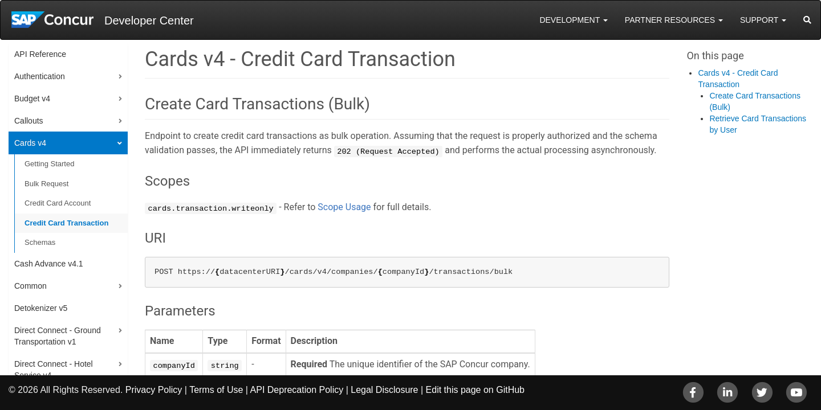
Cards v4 (30, 142)
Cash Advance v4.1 (48, 263)
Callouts (28, 120)
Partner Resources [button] (674, 19)
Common (30, 285)
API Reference (40, 54)
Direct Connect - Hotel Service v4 (53, 369)
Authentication (39, 76)
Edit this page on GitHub (475, 390)
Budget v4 (32, 98)
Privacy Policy (153, 390)
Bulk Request (46, 183)
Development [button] (573, 19)
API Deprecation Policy (297, 390)
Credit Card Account (58, 203)
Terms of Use (216, 390)
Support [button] (763, 19)
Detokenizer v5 (40, 308)
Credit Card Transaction (66, 223)
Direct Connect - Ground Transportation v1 (57, 336)
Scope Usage (344, 207)
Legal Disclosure (384, 390)
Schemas (40, 242)
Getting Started (49, 163)
